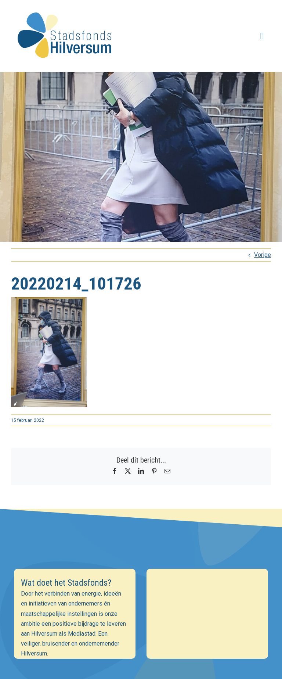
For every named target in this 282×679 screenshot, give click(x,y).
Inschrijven (141, 654)
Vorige (262, 254)
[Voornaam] (141, 619)
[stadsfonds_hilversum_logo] (66, 7)
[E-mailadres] (141, 603)
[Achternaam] (141, 635)
